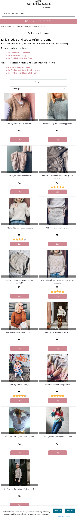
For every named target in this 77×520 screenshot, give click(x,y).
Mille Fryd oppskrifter (23, 26)
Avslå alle (57, 511)
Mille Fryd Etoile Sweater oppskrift (57, 332)
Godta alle (69, 511)
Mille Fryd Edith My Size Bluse (19, 58)
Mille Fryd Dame (39, 26)
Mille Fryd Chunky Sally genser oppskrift (57, 437)
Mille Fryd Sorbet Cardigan (18, 52)
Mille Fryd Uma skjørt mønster (57, 228)
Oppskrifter (9, 26)
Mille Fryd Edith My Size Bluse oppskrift (19, 437)
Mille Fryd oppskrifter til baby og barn (23, 70)
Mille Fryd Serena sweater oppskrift (19, 228)
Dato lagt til (16, 89)
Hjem (2, 26)
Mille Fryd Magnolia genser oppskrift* (20, 332)
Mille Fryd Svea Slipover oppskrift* (19, 123)
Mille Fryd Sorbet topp (16, 55)
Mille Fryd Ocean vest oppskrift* (20, 176)
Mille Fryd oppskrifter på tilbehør (21, 73)
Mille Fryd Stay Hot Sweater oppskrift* (57, 123)
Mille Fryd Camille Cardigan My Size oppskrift (19, 489)
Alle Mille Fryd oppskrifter (18, 67)
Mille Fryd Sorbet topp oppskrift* (57, 384)
